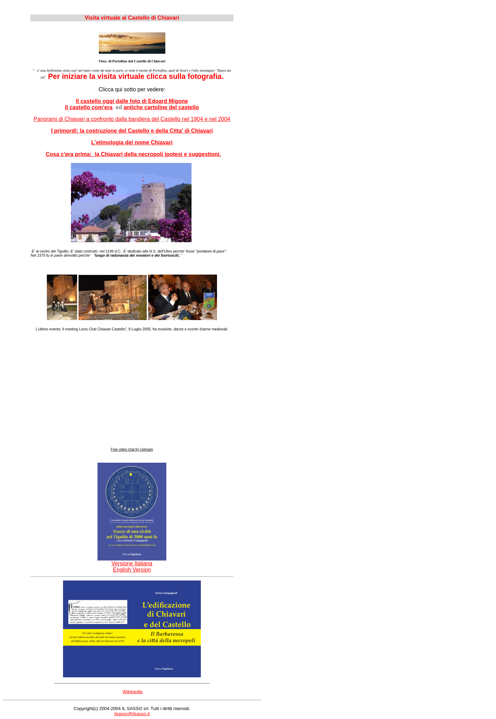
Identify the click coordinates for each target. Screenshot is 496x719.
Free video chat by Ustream (132, 449)
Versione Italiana (131, 561)
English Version (132, 570)
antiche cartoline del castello (161, 107)
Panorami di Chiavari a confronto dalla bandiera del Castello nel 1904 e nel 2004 (131, 119)
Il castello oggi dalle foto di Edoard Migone (132, 101)
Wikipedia (133, 691)
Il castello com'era (89, 107)
